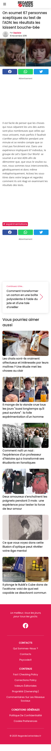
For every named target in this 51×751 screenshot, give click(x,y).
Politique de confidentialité (25, 715)
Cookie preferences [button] (25, 721)
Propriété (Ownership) (25, 691)
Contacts (25, 654)
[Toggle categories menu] (4, 4)
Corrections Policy (25, 680)
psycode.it (25, 659)
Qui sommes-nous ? (25, 648)
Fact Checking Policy (25, 674)
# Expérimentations (15, 224)
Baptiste (17, 32)
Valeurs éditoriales (25, 685)
